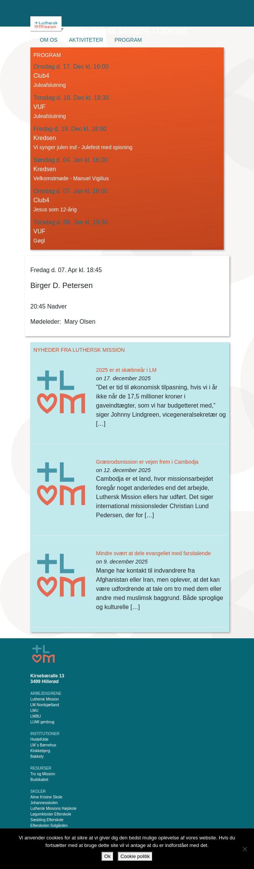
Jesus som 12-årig (55, 209)
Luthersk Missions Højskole (53, 808)
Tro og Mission (42, 774)
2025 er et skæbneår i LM (126, 370)
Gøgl (39, 241)
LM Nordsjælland (44, 705)
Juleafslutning (49, 85)
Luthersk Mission (44, 699)
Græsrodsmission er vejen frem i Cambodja (147, 462)
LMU (34, 710)
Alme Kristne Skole (46, 797)
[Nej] (244, 849)
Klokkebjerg (40, 751)
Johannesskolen (44, 803)
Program (128, 40)
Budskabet (39, 780)
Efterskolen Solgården (48, 825)
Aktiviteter (86, 40)
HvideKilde (39, 739)
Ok (107, 856)
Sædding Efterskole (46, 820)
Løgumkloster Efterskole (50, 814)
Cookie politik (135, 856)
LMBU (35, 716)
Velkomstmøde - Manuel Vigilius (71, 178)
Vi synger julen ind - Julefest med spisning (82, 147)
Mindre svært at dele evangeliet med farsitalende (153, 553)
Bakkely (37, 756)
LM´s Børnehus (43, 745)
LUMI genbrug (42, 722)
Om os (49, 40)
